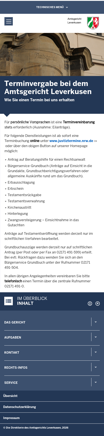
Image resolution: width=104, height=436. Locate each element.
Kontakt (11, 352)
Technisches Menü (50, 7)
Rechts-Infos (15, 368)
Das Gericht (14, 322)
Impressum (11, 418)
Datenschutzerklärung (19, 407)
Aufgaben (12, 337)
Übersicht (10, 396)
